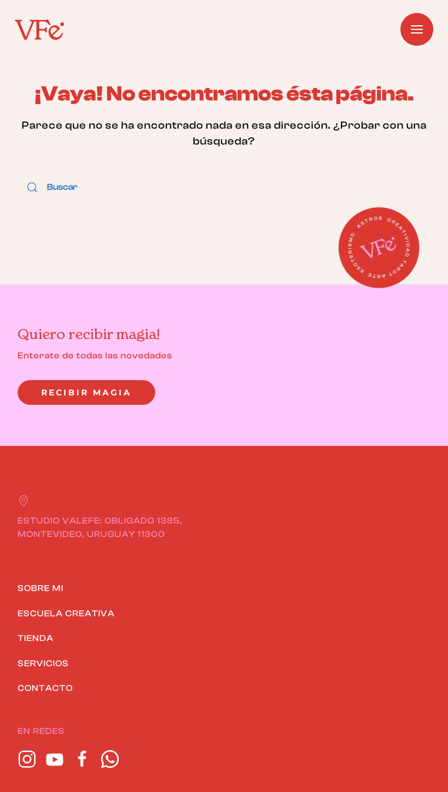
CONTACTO (45, 688)
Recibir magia (86, 392)
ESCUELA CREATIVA (66, 614)
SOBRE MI (40, 588)
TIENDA (36, 638)
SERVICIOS (43, 664)
